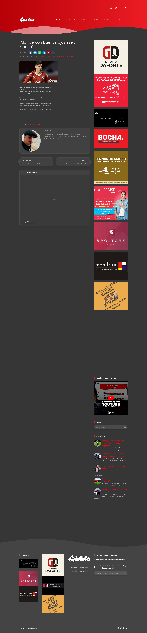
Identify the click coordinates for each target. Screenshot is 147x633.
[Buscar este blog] (110, 427)
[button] (30, 52)
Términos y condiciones (80, 571)
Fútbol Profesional (81, 20)
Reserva (96, 20)
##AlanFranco (35, 124)
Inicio (58, 20)
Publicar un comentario (66, 56)
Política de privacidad (79, 568)
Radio (119, 20)
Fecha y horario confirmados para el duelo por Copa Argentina (113, 443)
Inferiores (108, 20)
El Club (67, 20)
